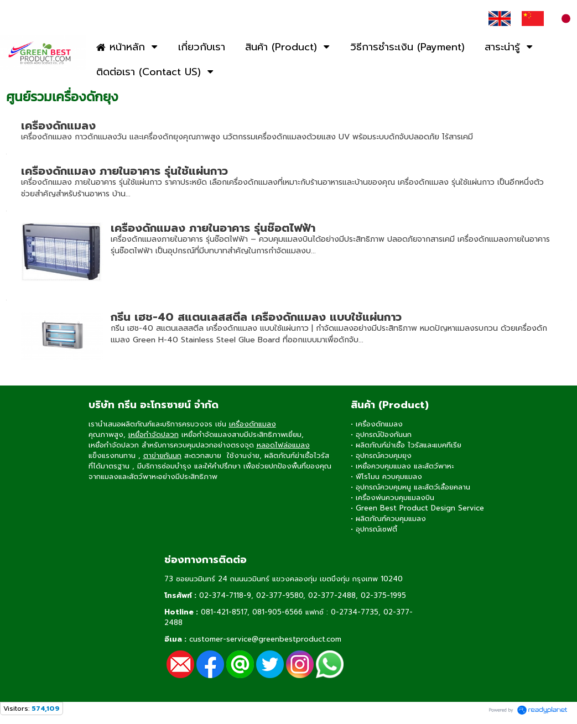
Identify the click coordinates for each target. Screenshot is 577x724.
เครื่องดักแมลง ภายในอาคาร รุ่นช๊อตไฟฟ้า (213, 228)
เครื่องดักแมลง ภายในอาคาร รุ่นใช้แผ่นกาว (124, 171)
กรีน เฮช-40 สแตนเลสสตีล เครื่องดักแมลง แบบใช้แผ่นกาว (256, 317)
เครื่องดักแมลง (58, 125)
